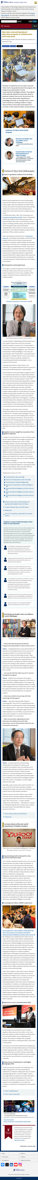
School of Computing (9, 1119)
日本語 (30, 21)
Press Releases (5, 1160)
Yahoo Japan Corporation (12, 1094)
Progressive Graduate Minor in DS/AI (12, 217)
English (35, 21)
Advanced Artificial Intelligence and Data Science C (20, 492)
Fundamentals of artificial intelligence (16, 482)
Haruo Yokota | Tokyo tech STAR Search (16, 813)
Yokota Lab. (8, 817)
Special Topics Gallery (19, 1140)
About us (23, 1153)
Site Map (23, 1157)
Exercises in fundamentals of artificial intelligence (19, 485)
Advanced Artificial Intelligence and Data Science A (20, 488)
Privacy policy (5, 1157)
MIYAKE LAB (8, 510)
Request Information (25, 1160)
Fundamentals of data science (14, 477)
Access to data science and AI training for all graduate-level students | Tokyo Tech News (17, 503)
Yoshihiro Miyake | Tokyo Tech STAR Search (17, 507)
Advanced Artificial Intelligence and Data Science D (20, 495)
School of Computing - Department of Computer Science (18, 514)
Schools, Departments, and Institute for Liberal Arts (16, 1121)
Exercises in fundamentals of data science (17, 479)
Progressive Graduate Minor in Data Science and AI (18, 301)
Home (3, 1153)
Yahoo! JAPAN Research (11, 1091)
